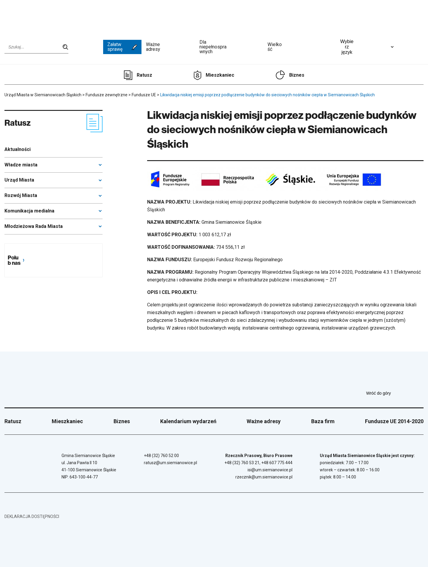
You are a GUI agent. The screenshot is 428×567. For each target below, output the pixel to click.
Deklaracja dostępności (31, 516)
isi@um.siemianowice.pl (270, 469)
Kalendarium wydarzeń (188, 421)
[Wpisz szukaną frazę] (36, 47)
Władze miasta (20, 165)
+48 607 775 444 (276, 462)
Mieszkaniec (220, 75)
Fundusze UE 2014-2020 (394, 421)
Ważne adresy (170, 47)
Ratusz (144, 75)
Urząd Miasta (19, 180)
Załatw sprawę (122, 47)
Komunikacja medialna (29, 211)
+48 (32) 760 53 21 (241, 462)
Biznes (296, 75)
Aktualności (17, 149)
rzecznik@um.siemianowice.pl (263, 477)
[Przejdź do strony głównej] (26, 17)
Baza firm (323, 421)
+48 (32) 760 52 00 (161, 455)
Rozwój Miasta (20, 195)
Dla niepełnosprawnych (231, 47)
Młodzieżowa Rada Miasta (33, 226)
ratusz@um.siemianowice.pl (170, 462)
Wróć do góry (395, 393)
